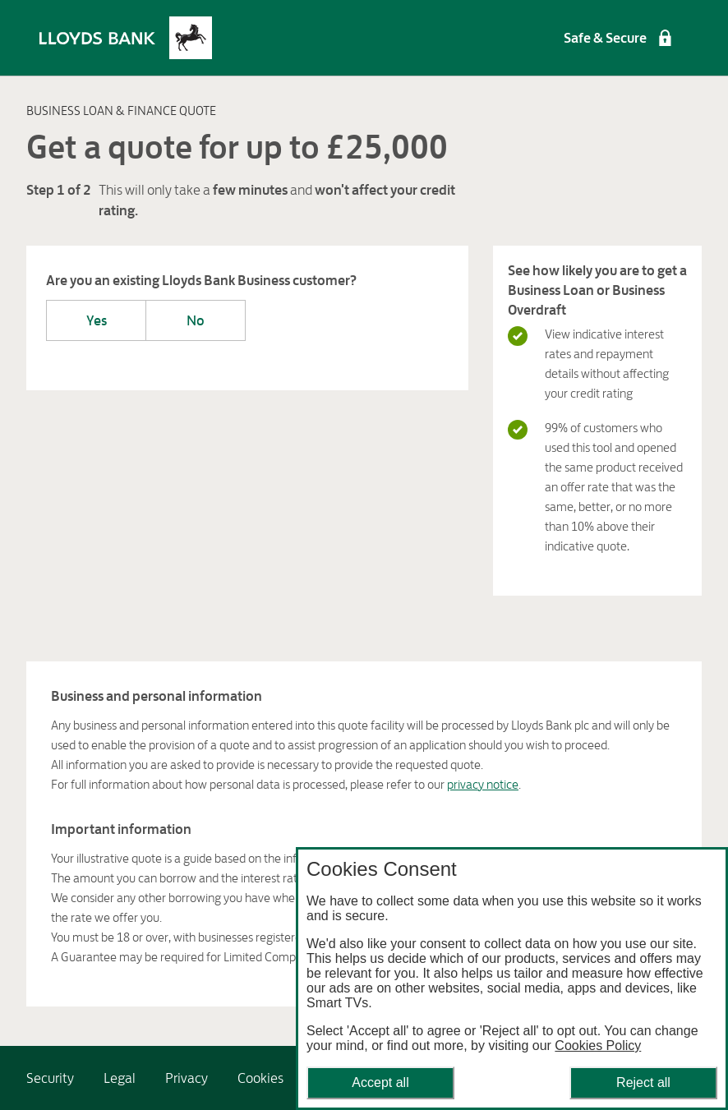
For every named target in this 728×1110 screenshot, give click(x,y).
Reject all (643, 1082)
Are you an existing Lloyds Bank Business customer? (201, 280)
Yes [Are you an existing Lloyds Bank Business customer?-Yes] (96, 320)
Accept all (380, 1082)
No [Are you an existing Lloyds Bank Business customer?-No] (196, 320)
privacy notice (482, 784)
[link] (50, 1078)
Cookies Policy (598, 1045)
